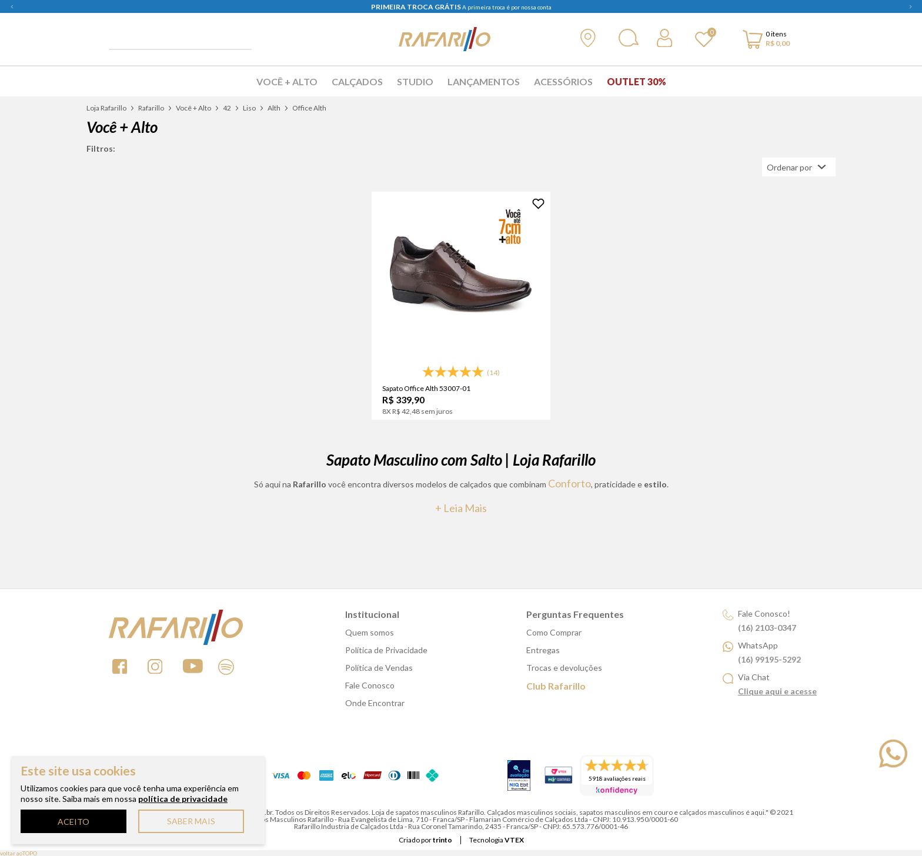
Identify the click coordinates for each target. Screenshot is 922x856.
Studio (415, 81)
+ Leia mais (461, 507)
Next (910, 6)
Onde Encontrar (375, 703)
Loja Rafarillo (106, 107)
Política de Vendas (379, 668)
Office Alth (309, 107)
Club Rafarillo (556, 685)
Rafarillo (151, 107)
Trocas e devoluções (564, 668)
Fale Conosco (370, 685)
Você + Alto (287, 81)
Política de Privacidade (386, 650)
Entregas (543, 650)
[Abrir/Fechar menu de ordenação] (799, 167)
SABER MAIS (191, 821)
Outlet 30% (636, 81)
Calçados (357, 81)
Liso (249, 107)
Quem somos (369, 632)
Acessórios (563, 81)
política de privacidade (183, 799)
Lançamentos (483, 81)
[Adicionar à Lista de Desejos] (538, 204)
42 (227, 107)
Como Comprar (554, 632)
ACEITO (73, 822)
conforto (569, 483)
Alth (274, 107)
